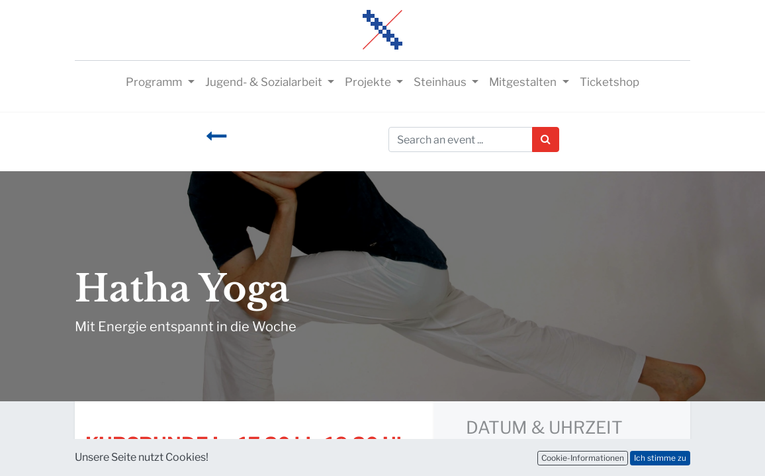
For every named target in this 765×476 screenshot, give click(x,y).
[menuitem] (609, 83)
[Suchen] (545, 139)
